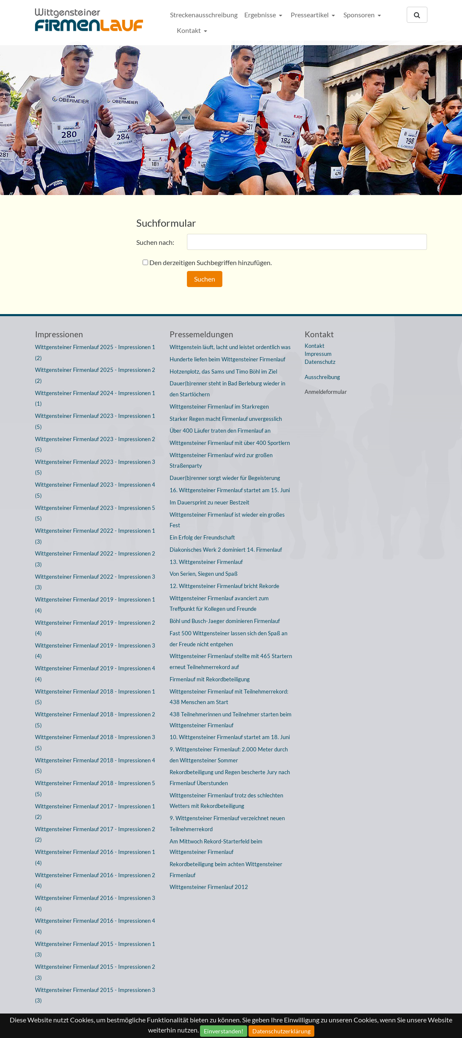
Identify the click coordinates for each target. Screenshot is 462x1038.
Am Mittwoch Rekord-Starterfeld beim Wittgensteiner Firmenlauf (216, 847)
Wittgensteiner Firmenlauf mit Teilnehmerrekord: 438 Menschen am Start (229, 697)
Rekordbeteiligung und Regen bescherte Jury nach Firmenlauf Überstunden (230, 777)
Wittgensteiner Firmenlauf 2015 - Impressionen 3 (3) (95, 995)
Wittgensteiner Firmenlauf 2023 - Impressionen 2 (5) (95, 444)
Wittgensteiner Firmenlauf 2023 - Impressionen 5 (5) (95, 513)
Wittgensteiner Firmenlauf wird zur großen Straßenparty (221, 460)
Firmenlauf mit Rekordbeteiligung (210, 679)
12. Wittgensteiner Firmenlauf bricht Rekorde (224, 586)
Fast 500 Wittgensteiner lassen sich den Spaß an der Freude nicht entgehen (228, 639)
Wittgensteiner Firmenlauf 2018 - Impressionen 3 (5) (95, 742)
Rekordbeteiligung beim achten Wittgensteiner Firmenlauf (226, 869)
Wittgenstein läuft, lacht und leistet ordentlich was (230, 347)
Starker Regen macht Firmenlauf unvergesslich (226, 418)
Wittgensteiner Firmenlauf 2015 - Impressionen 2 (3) (95, 972)
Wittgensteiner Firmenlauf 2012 (209, 887)
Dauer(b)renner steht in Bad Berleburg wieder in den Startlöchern (227, 389)
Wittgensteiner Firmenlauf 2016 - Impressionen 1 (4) (95, 857)
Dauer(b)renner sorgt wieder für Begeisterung (225, 477)
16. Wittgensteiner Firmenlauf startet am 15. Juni (230, 490)
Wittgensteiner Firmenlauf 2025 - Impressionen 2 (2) (95, 375)
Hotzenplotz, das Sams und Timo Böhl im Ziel (223, 371)
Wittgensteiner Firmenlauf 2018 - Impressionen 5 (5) (95, 788)
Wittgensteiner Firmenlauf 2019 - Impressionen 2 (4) (95, 628)
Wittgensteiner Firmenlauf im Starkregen (219, 406)
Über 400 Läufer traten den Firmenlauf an (220, 430)
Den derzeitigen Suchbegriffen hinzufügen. (210, 262)
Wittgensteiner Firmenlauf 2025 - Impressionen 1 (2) (95, 352)
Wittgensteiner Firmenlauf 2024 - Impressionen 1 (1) (95, 398)
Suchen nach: (155, 242)
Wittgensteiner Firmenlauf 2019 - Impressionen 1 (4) (95, 605)
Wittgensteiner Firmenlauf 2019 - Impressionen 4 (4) (95, 674)
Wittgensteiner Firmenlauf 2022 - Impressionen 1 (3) (95, 536)
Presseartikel (310, 15)
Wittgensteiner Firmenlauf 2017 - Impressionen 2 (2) (95, 834)
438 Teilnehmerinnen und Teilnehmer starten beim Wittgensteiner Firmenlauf (231, 720)
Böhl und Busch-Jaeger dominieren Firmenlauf (225, 621)
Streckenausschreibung (204, 15)
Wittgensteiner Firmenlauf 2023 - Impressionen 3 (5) (95, 467)
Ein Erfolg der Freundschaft (202, 537)
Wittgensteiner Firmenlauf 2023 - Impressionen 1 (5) (95, 421)
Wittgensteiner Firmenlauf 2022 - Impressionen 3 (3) (95, 582)
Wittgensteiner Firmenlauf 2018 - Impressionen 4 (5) (95, 766)
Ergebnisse (260, 15)
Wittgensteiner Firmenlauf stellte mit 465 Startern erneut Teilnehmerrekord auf (231, 661)
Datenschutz (320, 361)
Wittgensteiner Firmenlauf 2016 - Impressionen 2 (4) (95, 880)
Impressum (318, 353)
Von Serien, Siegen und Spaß (204, 573)
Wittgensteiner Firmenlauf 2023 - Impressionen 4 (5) (95, 490)
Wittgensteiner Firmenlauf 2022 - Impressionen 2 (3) (95, 559)
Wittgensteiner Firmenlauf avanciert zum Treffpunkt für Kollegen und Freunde (219, 604)
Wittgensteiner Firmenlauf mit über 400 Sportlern (230, 442)
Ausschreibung (322, 377)
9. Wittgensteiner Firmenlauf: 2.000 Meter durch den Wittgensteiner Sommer (229, 755)
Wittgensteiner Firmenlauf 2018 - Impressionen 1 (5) (95, 697)
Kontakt (189, 30)
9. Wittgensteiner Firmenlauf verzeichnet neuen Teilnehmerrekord (227, 823)
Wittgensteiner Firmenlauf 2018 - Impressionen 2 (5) (95, 720)
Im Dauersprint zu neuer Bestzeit (209, 502)
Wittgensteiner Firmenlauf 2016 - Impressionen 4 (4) (95, 926)
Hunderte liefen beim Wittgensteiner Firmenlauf (227, 359)
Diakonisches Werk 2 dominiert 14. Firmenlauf (226, 549)
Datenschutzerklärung (281, 1031)
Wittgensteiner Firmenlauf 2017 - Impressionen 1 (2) (95, 812)
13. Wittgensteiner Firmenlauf (206, 561)
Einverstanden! (223, 1031)
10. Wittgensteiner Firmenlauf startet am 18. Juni (230, 737)
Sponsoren (359, 15)
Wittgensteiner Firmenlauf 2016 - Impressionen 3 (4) (95, 903)
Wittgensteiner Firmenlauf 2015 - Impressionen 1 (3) (95, 949)
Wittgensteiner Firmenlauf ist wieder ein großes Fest (227, 520)
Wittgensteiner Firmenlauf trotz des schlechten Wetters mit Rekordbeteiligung (226, 801)
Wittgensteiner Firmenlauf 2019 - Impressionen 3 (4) (95, 651)
